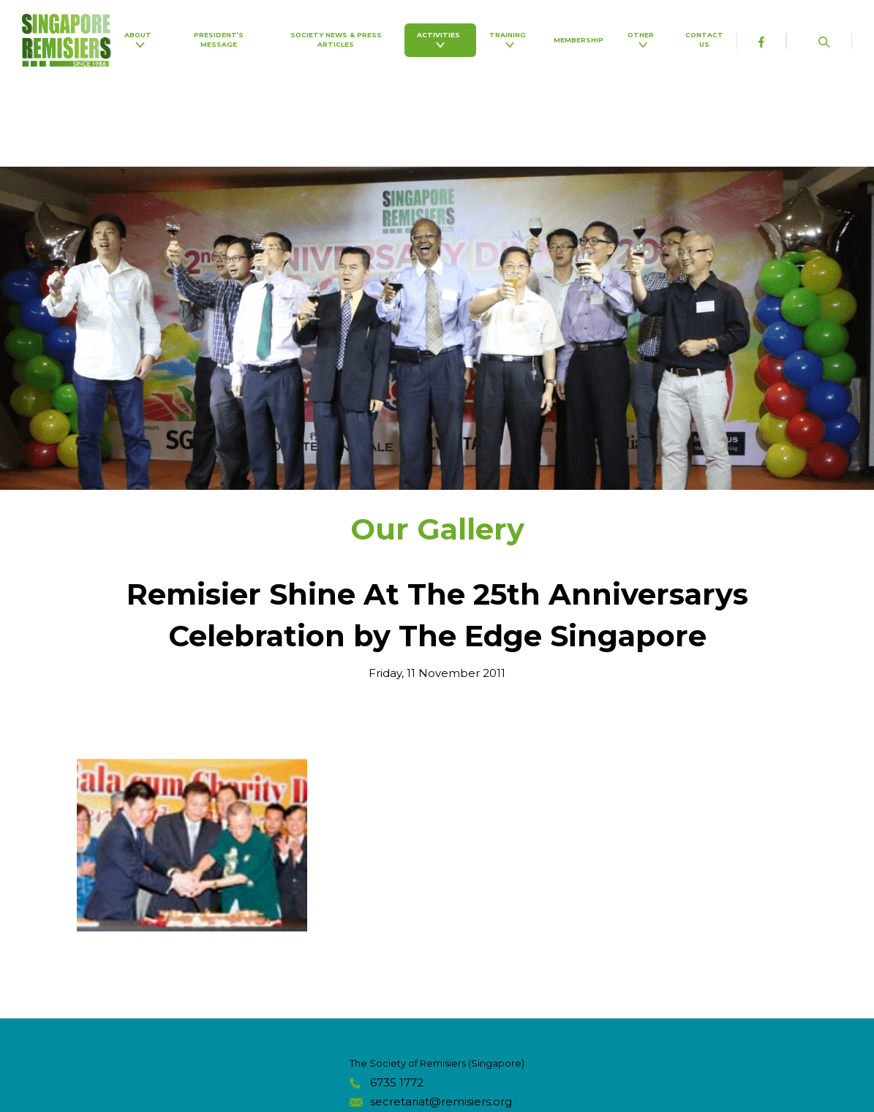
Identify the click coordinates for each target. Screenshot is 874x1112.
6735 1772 (396, 1082)
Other (643, 39)
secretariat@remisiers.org (441, 1101)
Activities (440, 39)
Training (509, 39)
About (140, 39)
